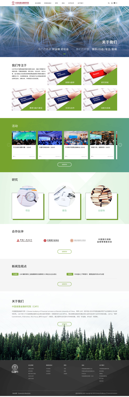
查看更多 (64, 164)
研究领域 (30, 372)
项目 (65, 369)
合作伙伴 (71, 3)
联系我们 (101, 382)
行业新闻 (48, 369)
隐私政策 (15, 394)
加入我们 (101, 379)
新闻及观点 (47, 3)
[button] (120, 145)
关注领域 (38, 3)
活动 (63, 3)
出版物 (65, 374)
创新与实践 (31, 379)
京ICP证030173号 (80, 394)
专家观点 (48, 372)
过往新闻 (48, 374)
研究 (56, 3)
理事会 (101, 374)
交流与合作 (31, 377)
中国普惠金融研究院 (104, 369)
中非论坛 (84, 374)
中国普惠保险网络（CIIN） (88, 377)
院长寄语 (101, 372)
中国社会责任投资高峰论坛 (88, 372)
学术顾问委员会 (103, 377)
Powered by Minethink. (24, 394)
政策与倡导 (31, 369)
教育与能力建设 (32, 374)
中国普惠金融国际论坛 (87, 369)
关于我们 (80, 3)
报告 (65, 372)
